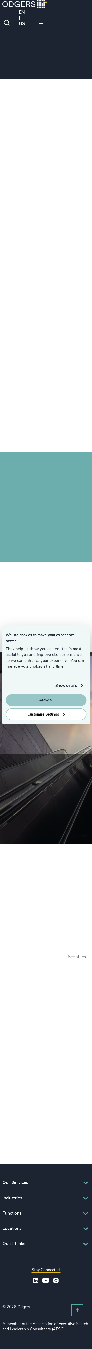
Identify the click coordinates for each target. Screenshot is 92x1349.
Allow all (46, 700)
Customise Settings (46, 714)
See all (77, 957)
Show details (66, 685)
